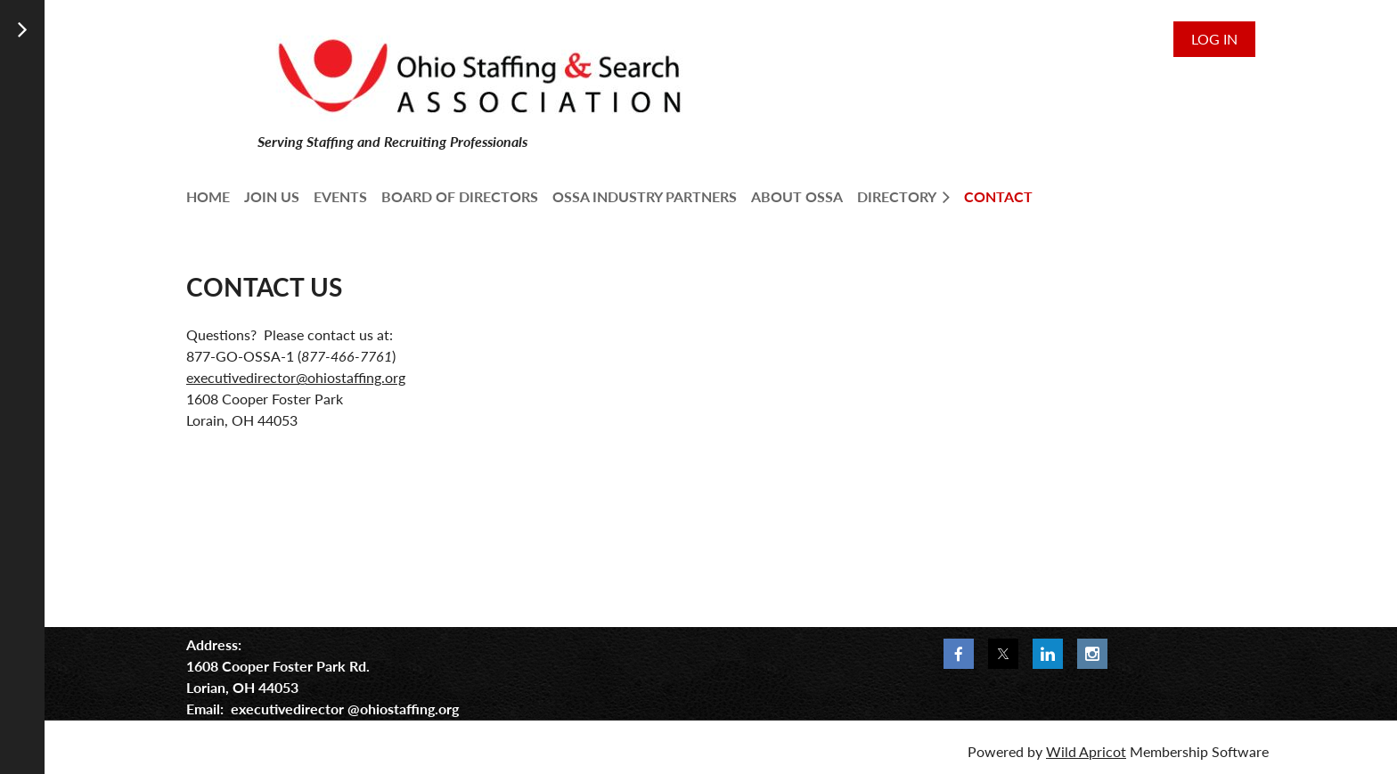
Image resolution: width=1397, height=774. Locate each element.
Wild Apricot (1086, 751)
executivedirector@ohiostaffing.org (295, 377)
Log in (1214, 38)
